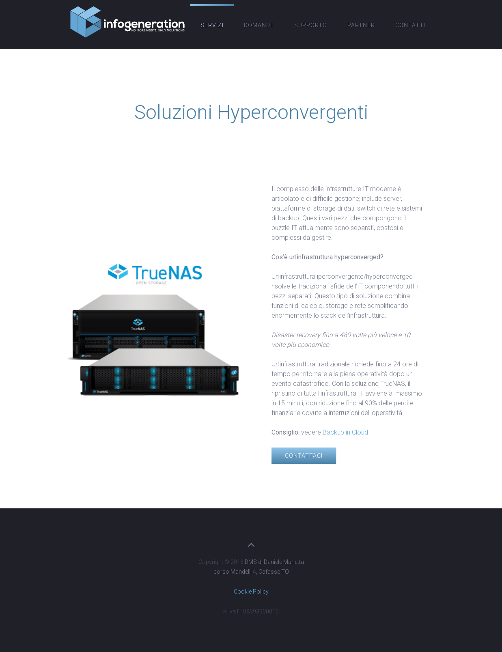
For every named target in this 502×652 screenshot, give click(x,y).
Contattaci (304, 455)
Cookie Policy (251, 591)
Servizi (212, 25)
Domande (259, 25)
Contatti (410, 25)
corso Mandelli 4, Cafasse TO (251, 571)
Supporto (310, 25)
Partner (361, 25)
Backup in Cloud (345, 432)
